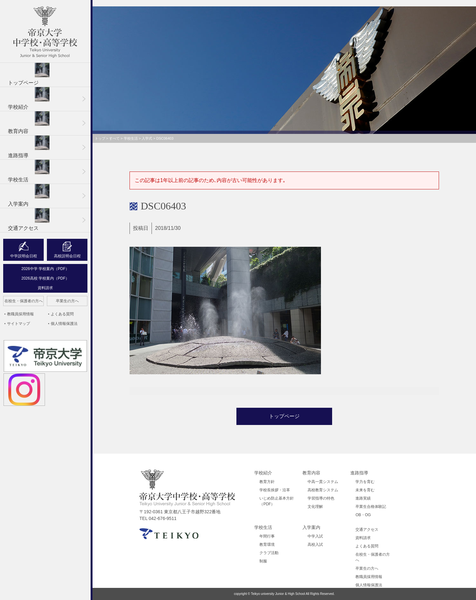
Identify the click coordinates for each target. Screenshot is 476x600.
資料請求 (45, 288)
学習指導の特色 (321, 498)
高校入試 (315, 544)
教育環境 (267, 544)
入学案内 (28, 195)
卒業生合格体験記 (370, 506)
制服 (263, 561)
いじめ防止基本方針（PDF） (276, 501)
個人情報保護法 (64, 323)
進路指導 (28, 146)
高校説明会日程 (67, 256)
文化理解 (315, 506)
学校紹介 (28, 98)
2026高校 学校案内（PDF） (45, 278)
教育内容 (28, 122)
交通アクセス (28, 219)
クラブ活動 (269, 553)
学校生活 (28, 171)
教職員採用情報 (20, 314)
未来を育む (365, 490)
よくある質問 (62, 314)
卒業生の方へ (67, 301)
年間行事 (267, 536)
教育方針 (267, 481)
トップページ (28, 74)
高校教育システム (323, 490)
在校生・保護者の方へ (23, 301)
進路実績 (363, 498)
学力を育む (365, 481)
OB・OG (363, 515)
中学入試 (315, 536)
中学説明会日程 (23, 256)
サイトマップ (18, 323)
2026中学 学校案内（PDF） (45, 269)
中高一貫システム (323, 481)
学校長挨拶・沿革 (274, 490)
